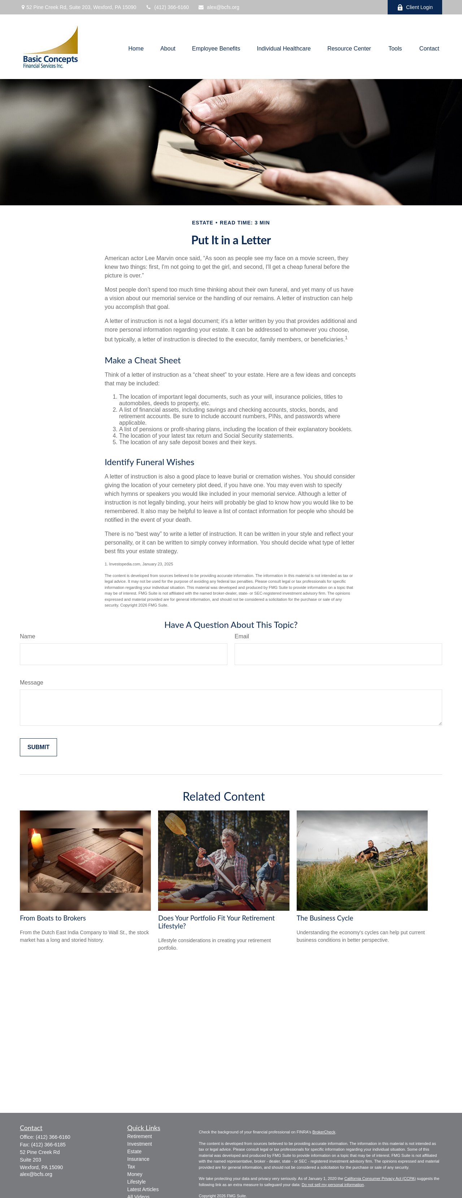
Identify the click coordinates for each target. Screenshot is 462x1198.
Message (31, 682)
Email (242, 636)
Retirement (139, 1136)
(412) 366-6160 (167, 7)
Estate (134, 1151)
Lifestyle (136, 1182)
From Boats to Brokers (53, 918)
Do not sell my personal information (333, 1184)
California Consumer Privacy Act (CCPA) (380, 1178)
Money (135, 1174)
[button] (136, 48)
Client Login (415, 7)
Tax (131, 1166)
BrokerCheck (323, 1132)
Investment (139, 1144)
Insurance (138, 1159)
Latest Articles (143, 1189)
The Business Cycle (325, 918)
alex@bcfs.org (218, 7)
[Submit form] (38, 747)
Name (27, 636)
